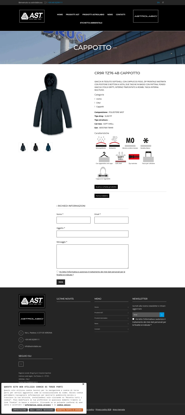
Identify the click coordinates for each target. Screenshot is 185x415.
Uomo (99, 99)
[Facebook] (21, 364)
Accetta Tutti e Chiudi (69, 410)
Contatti (120, 14)
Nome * (60, 214)
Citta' (98, 102)
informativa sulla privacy (38, 405)
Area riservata (119, 409)
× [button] (83, 384)
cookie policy (63, 405)
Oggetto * (61, 228)
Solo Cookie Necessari (42, 410)
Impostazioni (19, 410)
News (110, 14)
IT (163, 2)
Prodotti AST (72, 14)
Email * (97, 214)
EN (158, 2)
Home (60, 14)
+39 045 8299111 (55, 2)
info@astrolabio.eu (33, 346)
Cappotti (100, 106)
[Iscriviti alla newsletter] (162, 314)
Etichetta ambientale (91, 22)
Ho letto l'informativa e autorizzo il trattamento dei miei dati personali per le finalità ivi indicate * (149, 322)
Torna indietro (102, 196)
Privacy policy (88, 409)
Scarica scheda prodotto (106, 187)
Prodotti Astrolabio (93, 14)
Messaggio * (62, 242)
